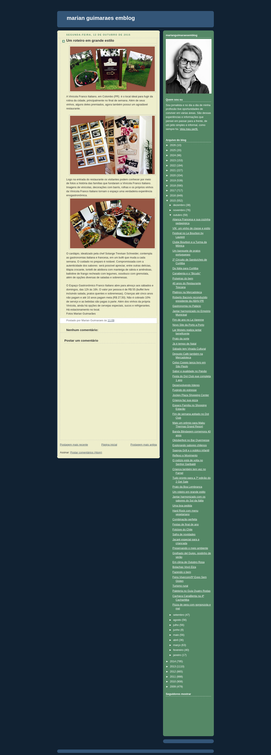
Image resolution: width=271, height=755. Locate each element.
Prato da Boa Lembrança (187, 486)
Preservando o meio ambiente (190, 548)
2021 (173, 170)
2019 (173, 180)
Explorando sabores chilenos (190, 445)
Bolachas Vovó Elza (184, 567)
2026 (173, 145)
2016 (173, 195)
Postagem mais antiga (143, 444)
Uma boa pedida (182, 505)
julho (176, 625)
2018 (173, 185)
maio (176, 635)
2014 (173, 661)
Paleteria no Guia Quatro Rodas (191, 590)
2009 (173, 686)
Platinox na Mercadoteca (187, 292)
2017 (173, 190)
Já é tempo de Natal (184, 343)
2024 (173, 155)
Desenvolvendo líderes (186, 385)
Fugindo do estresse (185, 390)
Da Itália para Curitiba (185, 268)
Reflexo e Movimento (185, 455)
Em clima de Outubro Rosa (189, 562)
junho (176, 629)
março (177, 645)
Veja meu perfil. (189, 129)
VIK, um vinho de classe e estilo (191, 228)
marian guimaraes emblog (101, 18)
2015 (173, 200)
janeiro (177, 655)
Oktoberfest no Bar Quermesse (191, 440)
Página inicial (109, 444)
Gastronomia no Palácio (187, 306)
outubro (178, 215)
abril (176, 640)
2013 (173, 666)
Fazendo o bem (182, 572)
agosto (177, 619)
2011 (173, 676)
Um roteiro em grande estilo (90, 41)
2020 (173, 175)
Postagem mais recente (74, 444)
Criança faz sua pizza (185, 400)
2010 (173, 681)
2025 (173, 150)
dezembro (179, 205)
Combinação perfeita (185, 519)
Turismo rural (180, 585)
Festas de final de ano (186, 524)
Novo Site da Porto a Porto (188, 324)
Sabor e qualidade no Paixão (190, 371)
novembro (179, 210)
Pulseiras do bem (183, 278)
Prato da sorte (181, 338)
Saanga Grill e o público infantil (191, 450)
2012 (173, 671)
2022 (173, 165)
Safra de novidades (184, 534)
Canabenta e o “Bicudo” (187, 273)
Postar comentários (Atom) (86, 452)
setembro (179, 614)
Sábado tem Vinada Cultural (189, 348)
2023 (173, 160)
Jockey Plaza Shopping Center (191, 395)
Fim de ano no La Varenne (188, 319)
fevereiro (178, 650)
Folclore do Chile (183, 529)
